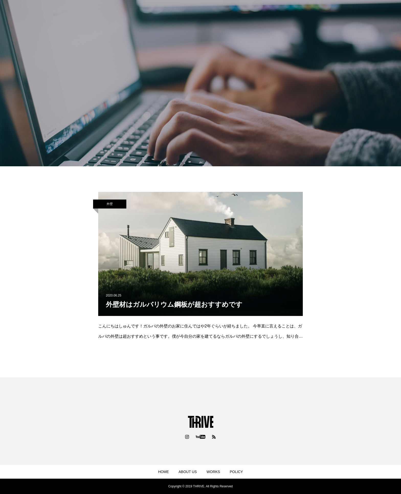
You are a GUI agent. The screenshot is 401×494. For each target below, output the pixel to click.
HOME (163, 472)
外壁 (110, 204)
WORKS (213, 472)
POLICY (236, 472)
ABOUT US (188, 472)
